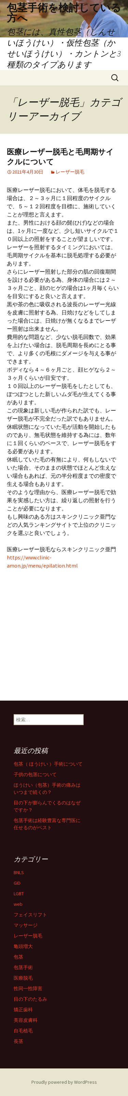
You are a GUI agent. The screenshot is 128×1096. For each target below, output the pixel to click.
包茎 (18, 957)
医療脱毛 (23, 978)
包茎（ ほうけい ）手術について (48, 764)
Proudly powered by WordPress (64, 1082)
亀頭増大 (23, 946)
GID (17, 883)
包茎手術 (23, 967)
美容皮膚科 (26, 1020)
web (18, 904)
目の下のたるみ (30, 999)
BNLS (19, 872)
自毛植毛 (23, 1031)
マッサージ (26, 925)
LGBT (19, 893)
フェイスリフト (30, 915)
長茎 (18, 1041)
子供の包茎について (35, 774)
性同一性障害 (28, 988)
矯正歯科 (23, 1010)
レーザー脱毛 (70, 172)
